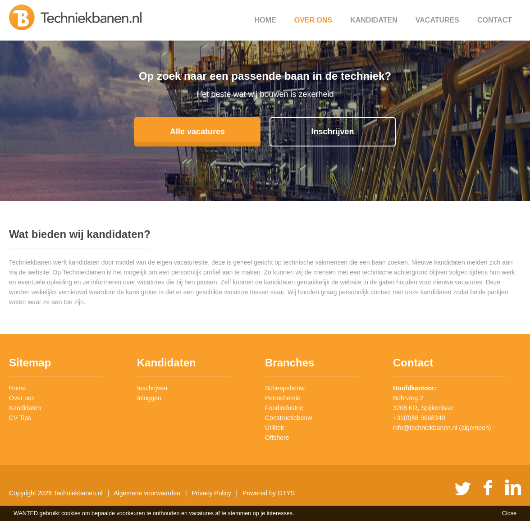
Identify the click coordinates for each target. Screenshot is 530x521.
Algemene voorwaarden (147, 493)
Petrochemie (283, 398)
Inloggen (149, 398)
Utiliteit (274, 427)
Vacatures (437, 20)
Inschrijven (332, 131)
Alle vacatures (197, 131)
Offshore (277, 437)
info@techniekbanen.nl (425, 427)
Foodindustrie (284, 407)
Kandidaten (374, 20)
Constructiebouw (288, 417)
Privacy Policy (211, 493)
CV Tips (20, 417)
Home (265, 20)
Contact (494, 20)
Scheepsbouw (285, 388)
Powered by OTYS (268, 493)
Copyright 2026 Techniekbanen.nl (56, 493)
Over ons (313, 20)
